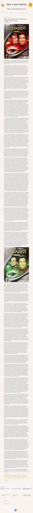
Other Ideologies (22, 12)
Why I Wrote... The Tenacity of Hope (5, 495)
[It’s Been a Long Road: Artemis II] (16, 491)
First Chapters (26, 12)
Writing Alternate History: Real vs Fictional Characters (27, 495)
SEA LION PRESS (16, 4)
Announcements (11, 12)
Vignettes (8, 12)
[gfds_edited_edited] (17, 510)
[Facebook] (15, 510)
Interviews (16, 12)
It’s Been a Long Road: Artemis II (15, 495)
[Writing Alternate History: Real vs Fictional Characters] (27, 491)
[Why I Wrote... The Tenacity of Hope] (5, 491)
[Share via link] (9, 482)
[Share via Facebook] (4, 482)
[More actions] (28, 17)
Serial (18, 12)
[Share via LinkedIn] (7, 482)
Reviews (4, 12)
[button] (31, 12)
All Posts (1, 12)
